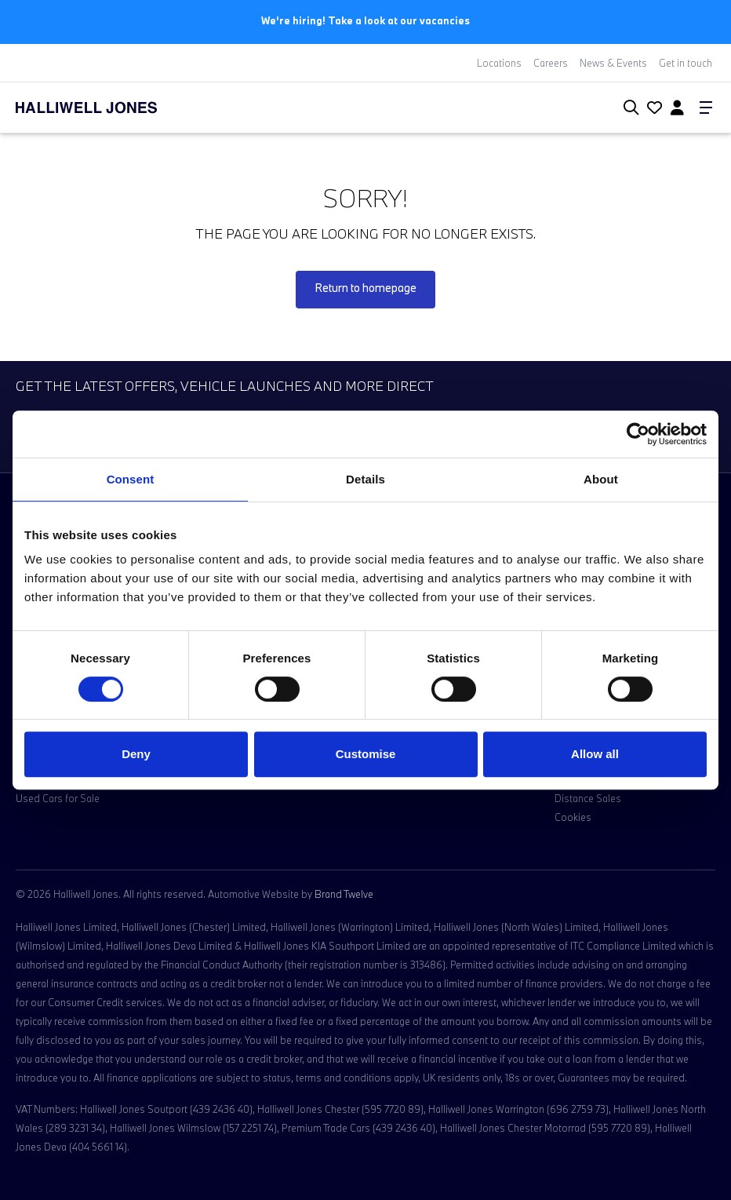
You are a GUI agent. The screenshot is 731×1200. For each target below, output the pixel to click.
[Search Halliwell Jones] (627, 107)
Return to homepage (365, 287)
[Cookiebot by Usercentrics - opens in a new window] (638, 434)
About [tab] (601, 479)
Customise (366, 753)
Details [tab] (365, 479)
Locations (499, 63)
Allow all (595, 753)
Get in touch (685, 63)
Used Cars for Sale (58, 798)
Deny (136, 753)
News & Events (613, 63)
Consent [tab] (131, 479)
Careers (550, 63)
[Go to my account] (652, 109)
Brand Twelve (344, 894)
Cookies (573, 817)
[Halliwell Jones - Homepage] (106, 107)
